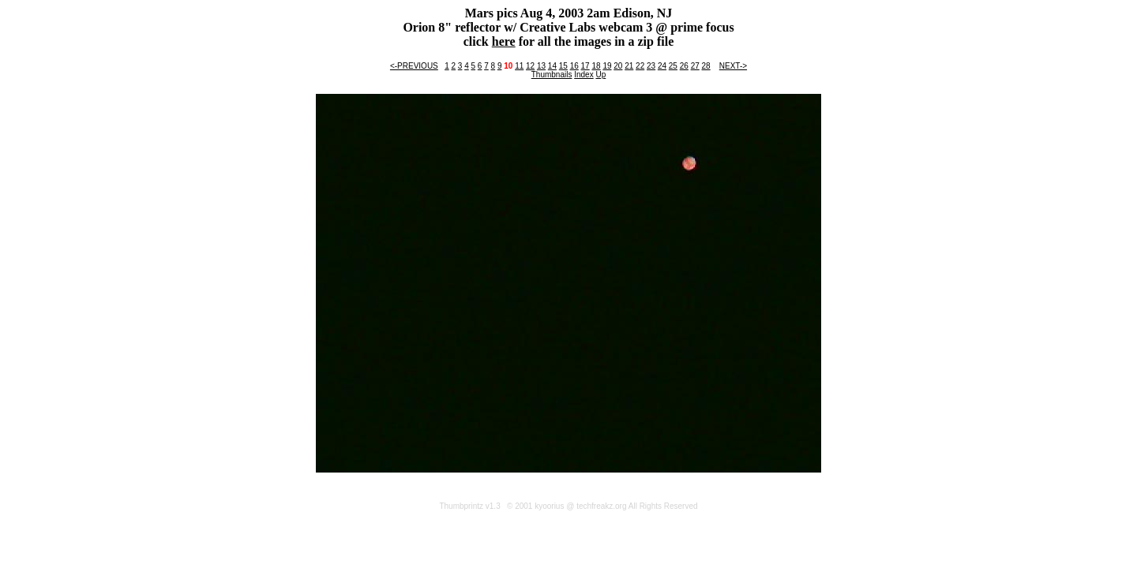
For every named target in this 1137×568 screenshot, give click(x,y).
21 (629, 66)
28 (706, 66)
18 (595, 66)
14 (552, 66)
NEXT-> (733, 66)
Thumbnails (551, 74)
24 (662, 66)
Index (583, 74)
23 (651, 66)
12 (530, 66)
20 (618, 66)
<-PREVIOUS (414, 66)
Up (600, 74)
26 (684, 66)
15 (563, 66)
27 (695, 66)
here (504, 41)
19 (606, 66)
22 (640, 66)
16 (574, 66)
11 (519, 66)
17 (585, 66)
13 (541, 66)
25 (673, 66)
